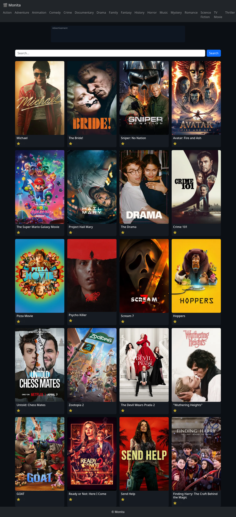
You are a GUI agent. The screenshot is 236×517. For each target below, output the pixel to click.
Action (7, 12)
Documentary (84, 12)
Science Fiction (206, 14)
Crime (68, 12)
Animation (39, 12)
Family (113, 12)
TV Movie (218, 14)
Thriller (230, 12)
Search (213, 53)
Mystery (176, 12)
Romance (191, 12)
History (139, 12)
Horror (152, 12)
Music (164, 12)
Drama (101, 12)
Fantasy (126, 12)
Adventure (22, 12)
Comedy (55, 12)
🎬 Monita (12, 5)
